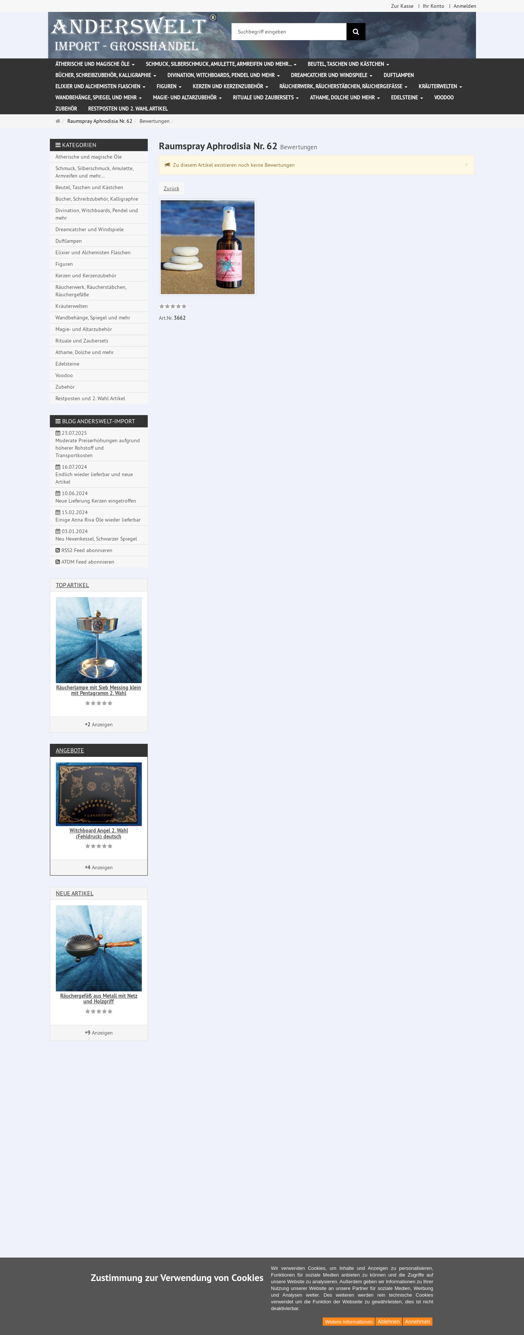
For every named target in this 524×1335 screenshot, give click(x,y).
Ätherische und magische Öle (95, 64)
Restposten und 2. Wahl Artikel (128, 108)
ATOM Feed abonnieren (84, 561)
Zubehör (66, 108)
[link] (173, 307)
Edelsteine (407, 97)
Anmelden (465, 6)
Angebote (70, 750)
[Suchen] (355, 31)
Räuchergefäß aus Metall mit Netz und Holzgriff (98, 999)
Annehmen (417, 1322)
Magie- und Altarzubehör (187, 97)
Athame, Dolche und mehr (345, 97)
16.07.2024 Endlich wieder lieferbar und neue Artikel (94, 474)
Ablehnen (389, 1322)
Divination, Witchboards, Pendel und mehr (223, 75)
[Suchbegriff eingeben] (289, 31)
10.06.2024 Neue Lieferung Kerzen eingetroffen (95, 497)
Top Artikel (72, 585)
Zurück (171, 188)
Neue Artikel (74, 893)
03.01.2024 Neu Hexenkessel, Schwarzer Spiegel (96, 535)
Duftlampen (399, 75)
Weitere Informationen (349, 1322)
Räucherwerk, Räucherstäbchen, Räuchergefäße (343, 86)
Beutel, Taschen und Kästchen (348, 64)
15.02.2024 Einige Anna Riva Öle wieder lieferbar (98, 516)
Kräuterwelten (440, 86)
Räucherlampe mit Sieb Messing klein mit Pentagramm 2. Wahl (98, 690)
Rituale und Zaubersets (266, 97)
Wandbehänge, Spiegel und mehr (98, 97)
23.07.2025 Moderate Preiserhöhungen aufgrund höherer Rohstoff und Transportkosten (97, 444)
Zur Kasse (402, 6)
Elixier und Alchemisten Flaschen (100, 86)
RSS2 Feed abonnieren (83, 550)
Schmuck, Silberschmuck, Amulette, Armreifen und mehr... (221, 64)
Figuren (169, 86)
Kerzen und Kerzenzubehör (230, 86)
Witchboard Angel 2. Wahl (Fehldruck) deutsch (99, 833)
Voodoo (444, 97)
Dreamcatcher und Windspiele (332, 75)
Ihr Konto (433, 6)
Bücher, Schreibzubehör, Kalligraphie (105, 75)
